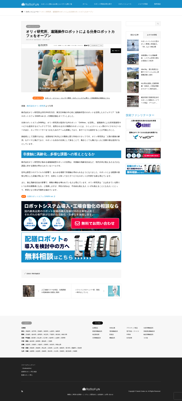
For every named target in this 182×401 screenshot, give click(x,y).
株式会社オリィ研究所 (36, 106)
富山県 (39, 338)
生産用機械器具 (148, 328)
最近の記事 (134, 35)
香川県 (68, 348)
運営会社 (93, 394)
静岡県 (38, 341)
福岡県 (32, 351)
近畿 (22, 344)
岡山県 (44, 348)
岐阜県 (32, 341)
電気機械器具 (113, 331)
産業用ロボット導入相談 (29, 371)
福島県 (58, 331)
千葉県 (52, 334)
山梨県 (57, 338)
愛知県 (44, 341)
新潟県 (33, 338)
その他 (146, 338)
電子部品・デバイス (133, 331)
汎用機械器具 (96, 338)
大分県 (56, 351)
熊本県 (50, 351)
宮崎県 (62, 351)
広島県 (50, 348)
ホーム (85, 4)
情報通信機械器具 (149, 331)
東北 (22, 331)
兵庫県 (46, 344)
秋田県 (46, 331)
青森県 (28, 331)
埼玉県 (46, 334)
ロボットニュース (124, 4)
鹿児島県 (68, 351)
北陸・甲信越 (25, 338)
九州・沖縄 (24, 351)
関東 (22, 334)
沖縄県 (75, 351)
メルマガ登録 (143, 4)
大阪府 (40, 344)
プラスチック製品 (132, 328)
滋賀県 (28, 344)
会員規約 (100, 394)
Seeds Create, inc (141, 391)
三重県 (50, 341)
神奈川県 (64, 334)
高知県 (80, 348)
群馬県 (40, 334)
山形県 (52, 331)
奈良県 (52, 344)
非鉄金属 (112, 328)
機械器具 (112, 338)
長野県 (63, 338)
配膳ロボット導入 (26, 375)
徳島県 (62, 348)
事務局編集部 (36, 273)
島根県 (38, 348)
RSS (22, 391)
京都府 (34, 344)
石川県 (45, 338)
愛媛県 (74, 348)
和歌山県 (58, 344)
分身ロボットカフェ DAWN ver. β (41, 196)
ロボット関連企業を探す (103, 4)
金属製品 (95, 328)
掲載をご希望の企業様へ (75, 394)
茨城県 (28, 334)
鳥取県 (32, 348)
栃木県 (34, 334)
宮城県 (40, 331)
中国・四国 (24, 348)
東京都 (58, 334)
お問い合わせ (109, 394)
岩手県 (34, 331)
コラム (86, 394)
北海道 (23, 328)
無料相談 (157, 4)
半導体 (129, 334)
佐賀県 (38, 351)
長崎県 (44, 351)
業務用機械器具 (97, 331)
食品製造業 (95, 334)
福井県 (51, 338)
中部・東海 (24, 341)
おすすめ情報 (152, 35)
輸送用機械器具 (148, 334)
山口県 (56, 348)
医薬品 (111, 334)
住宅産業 (129, 338)
